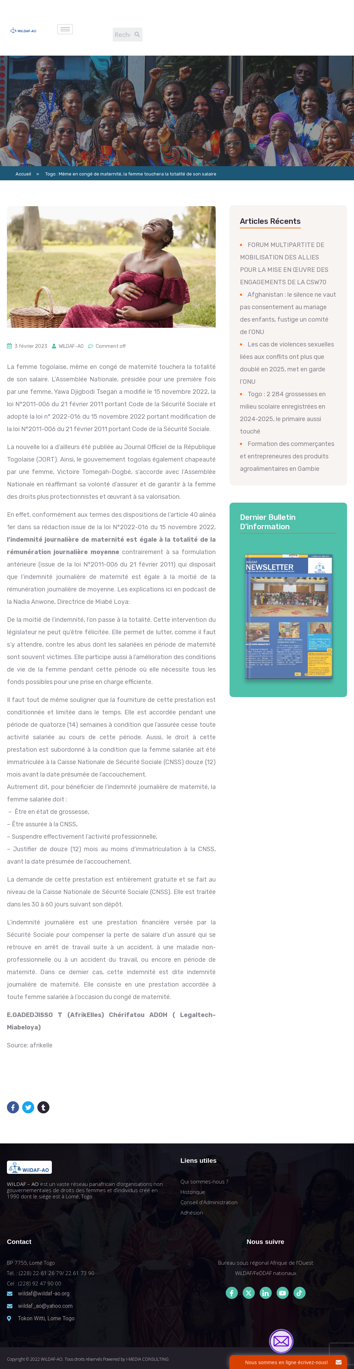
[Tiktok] (300, 1293)
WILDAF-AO (71, 346)
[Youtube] (283, 1293)
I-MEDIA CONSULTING (147, 1359)
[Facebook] (232, 1293)
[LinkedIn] (266, 1293)
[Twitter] (249, 1293)
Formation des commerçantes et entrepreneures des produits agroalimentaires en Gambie (287, 456)
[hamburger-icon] (65, 29)
